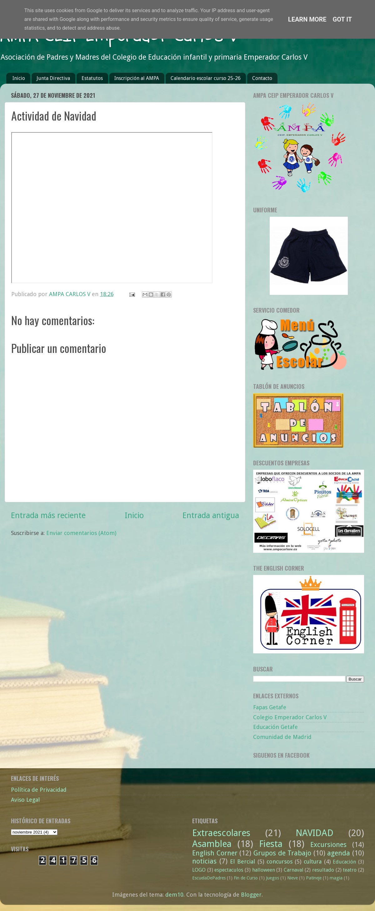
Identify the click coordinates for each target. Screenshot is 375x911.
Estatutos (92, 78)
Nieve (292, 877)
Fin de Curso (246, 877)
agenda (338, 853)
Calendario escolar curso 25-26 (206, 78)
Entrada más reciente (48, 515)
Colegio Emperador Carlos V (290, 717)
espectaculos (228, 870)
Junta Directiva (53, 78)
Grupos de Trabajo (282, 853)
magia (336, 877)
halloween (263, 870)
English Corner (215, 853)
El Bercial (242, 861)
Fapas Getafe (269, 707)
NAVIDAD (314, 833)
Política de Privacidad (39, 789)
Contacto (262, 78)
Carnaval (293, 870)
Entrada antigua (210, 515)
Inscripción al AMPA (136, 78)
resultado (323, 870)
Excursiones (328, 845)
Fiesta (270, 844)
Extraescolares (221, 833)
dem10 (174, 894)
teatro (350, 870)
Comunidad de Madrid (282, 737)
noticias (204, 861)
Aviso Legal (25, 799)
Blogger (251, 894)
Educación (344, 862)
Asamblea (212, 844)
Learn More (307, 19)
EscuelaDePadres (209, 877)
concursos (279, 861)
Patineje (314, 877)
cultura (313, 861)
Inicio (18, 78)
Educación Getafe (275, 727)
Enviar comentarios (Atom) (81, 533)
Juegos (272, 877)
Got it (342, 19)
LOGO (199, 870)
